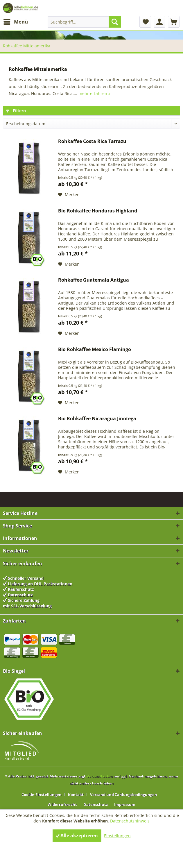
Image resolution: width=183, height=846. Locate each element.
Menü (15, 21)
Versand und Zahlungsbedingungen (123, 794)
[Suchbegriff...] (84, 22)
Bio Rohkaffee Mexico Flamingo (94, 349)
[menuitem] (15, 22)
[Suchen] (115, 22)
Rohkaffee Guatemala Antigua (93, 280)
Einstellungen (117, 835)
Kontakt (76, 794)
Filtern (16, 110)
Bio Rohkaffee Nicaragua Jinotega (97, 419)
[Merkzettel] (145, 22)
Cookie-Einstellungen (41, 794)
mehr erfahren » (94, 93)
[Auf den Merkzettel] (69, 194)
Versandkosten (100, 776)
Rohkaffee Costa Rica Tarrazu (92, 141)
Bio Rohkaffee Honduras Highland (97, 211)
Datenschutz (95, 804)
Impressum (124, 804)
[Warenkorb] (174, 22)
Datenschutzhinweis (130, 821)
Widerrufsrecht (62, 804)
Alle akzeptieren (77, 835)
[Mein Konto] (159, 22)
